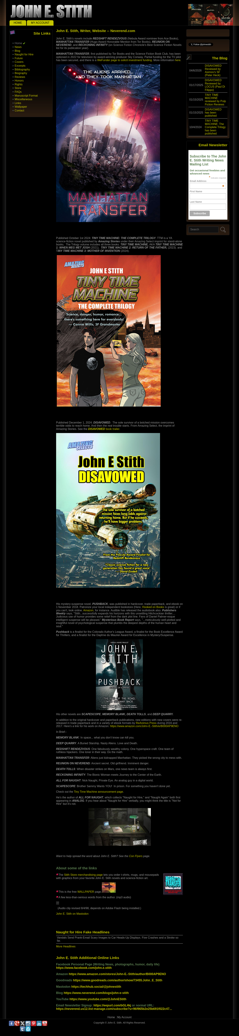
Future (19, 58)
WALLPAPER (85, 891)
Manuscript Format (26, 95)
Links (18, 103)
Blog (17, 50)
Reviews (20, 76)
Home (18, 22)
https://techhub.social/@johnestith (96, 986)
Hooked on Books (153, 607)
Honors (19, 80)
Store (18, 88)
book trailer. (104, 428)
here (177, 60)
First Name (196, 191)
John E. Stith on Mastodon (72, 913)
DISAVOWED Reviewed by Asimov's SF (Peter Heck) (213, 70)
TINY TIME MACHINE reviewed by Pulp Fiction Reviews (215, 99)
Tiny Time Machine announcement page (98, 791)
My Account (40, 22)
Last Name (196, 201)
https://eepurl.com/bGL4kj (112, 1005)
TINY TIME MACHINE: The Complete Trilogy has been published (215, 127)
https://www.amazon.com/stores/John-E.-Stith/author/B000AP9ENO (117, 974)
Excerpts (20, 65)
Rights (19, 84)
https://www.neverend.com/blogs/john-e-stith (96, 993)
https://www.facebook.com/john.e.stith (84, 968)
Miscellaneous (23, 99)
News (18, 47)
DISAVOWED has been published (213, 112)
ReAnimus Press (146, 723)
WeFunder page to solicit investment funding (124, 60)
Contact (19, 110)
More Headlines (66, 946)
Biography (21, 73)
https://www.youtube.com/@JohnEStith (97, 999)
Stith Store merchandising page (83, 874)
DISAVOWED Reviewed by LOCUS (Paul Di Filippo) (215, 85)
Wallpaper (21, 106)
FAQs (18, 91)
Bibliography (22, 69)
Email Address (207, 181)
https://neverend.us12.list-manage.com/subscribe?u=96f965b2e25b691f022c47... (114, 1009)
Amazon (88, 610)
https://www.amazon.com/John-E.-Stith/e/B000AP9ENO (144, 726)
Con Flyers (135, 856)
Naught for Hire (24, 54)
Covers (19, 61)
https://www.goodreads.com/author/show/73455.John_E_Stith (117, 980)
